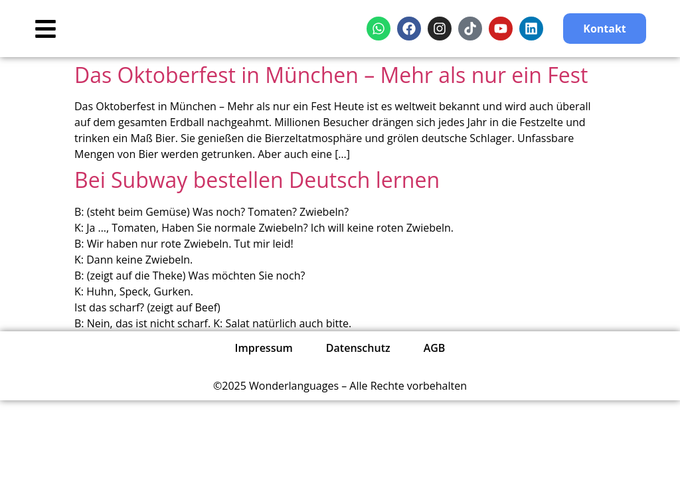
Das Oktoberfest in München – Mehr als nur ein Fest (331, 74)
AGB (435, 348)
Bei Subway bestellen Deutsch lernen (257, 179)
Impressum (264, 348)
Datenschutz (358, 348)
